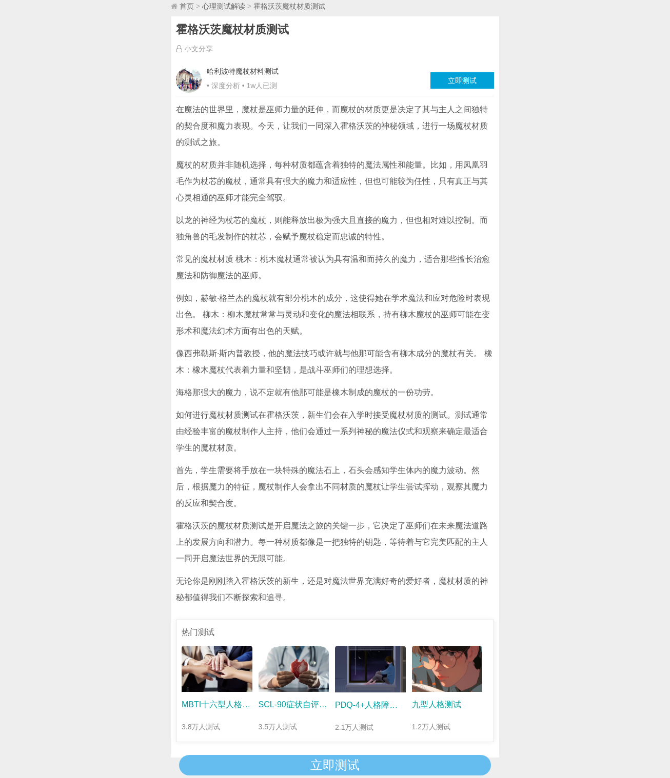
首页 (187, 6)
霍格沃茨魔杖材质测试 (289, 6)
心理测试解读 (223, 6)
